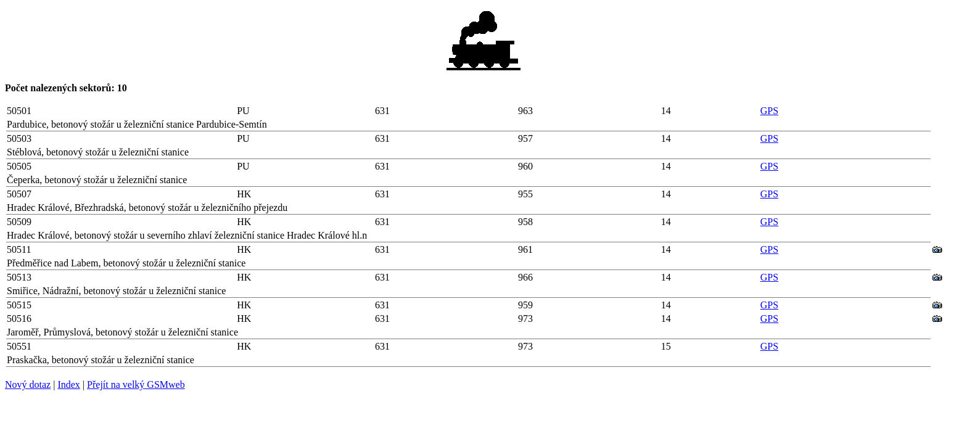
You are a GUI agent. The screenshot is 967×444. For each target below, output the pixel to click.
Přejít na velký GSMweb (136, 384)
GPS (769, 110)
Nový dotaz (28, 384)
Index (68, 384)
